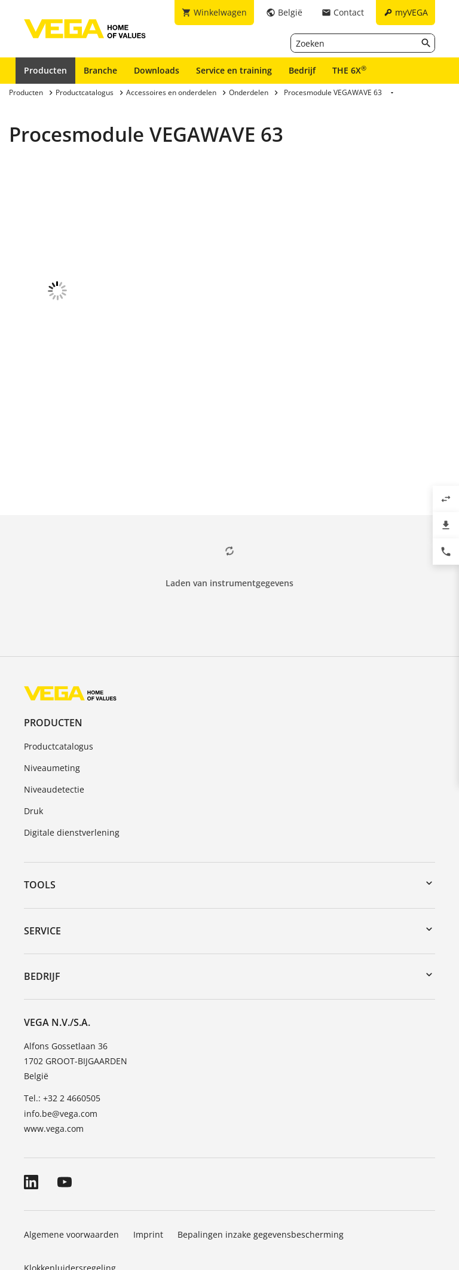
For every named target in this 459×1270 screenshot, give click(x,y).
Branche (100, 70)
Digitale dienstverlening (72, 763)
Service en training (234, 70)
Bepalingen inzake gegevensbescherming (261, 1165)
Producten (45, 70)
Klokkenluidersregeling (70, 1198)
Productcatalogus (58, 677)
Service (42, 861)
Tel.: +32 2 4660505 (62, 1028)
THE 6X (349, 70)
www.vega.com (54, 1059)
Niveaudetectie (54, 720)
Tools (40, 815)
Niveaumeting (52, 698)
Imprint (148, 1165)
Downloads (156, 70)
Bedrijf (302, 70)
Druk (33, 741)
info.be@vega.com (60, 1044)
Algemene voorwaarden (71, 1165)
